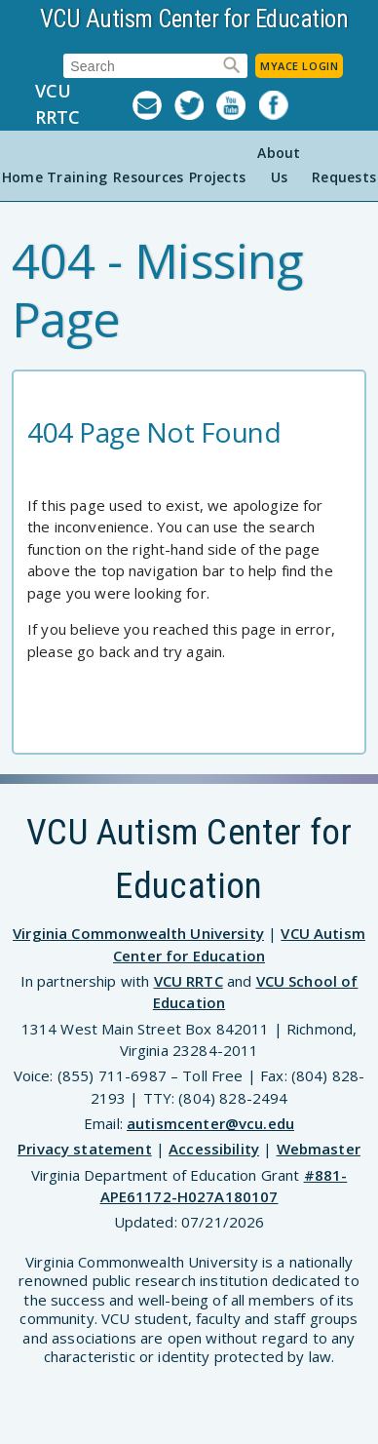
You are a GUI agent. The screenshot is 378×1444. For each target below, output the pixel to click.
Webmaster (318, 1148)
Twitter (195, 105)
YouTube (237, 105)
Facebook (280, 105)
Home (22, 177)
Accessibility (214, 1148)
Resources (148, 177)
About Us (278, 164)
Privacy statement (85, 1148)
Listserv (153, 105)
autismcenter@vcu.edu (210, 1123)
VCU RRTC (57, 104)
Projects (217, 177)
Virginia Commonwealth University (138, 933)
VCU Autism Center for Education (194, 19)
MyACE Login (299, 66)
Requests (344, 177)
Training (77, 177)
